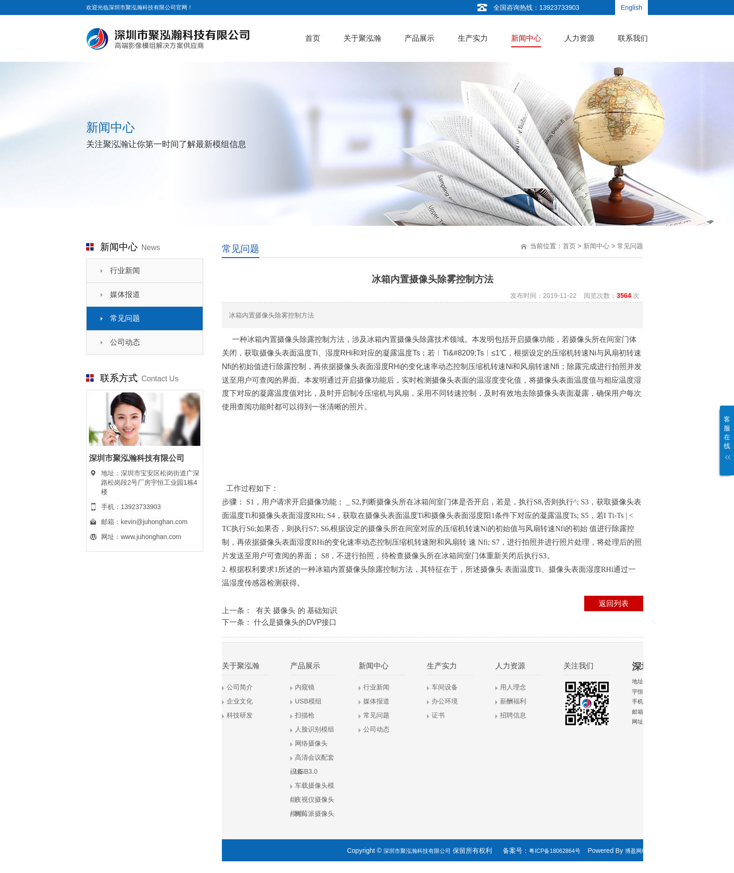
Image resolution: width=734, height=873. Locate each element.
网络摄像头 (311, 743)
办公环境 (445, 701)
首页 (569, 246)
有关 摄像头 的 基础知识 (295, 610)
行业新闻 (125, 270)
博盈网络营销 (642, 851)
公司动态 (125, 342)
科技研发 (240, 715)
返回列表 (614, 603)
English (631, 7)
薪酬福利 (513, 701)
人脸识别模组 (314, 729)
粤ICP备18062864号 (554, 851)
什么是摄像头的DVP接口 (295, 622)
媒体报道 (125, 294)
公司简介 (240, 687)
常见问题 (125, 318)
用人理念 (513, 687)
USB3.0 (306, 771)
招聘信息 (513, 715)
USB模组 (308, 701)
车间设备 (445, 687)
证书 (438, 715)
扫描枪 (305, 715)
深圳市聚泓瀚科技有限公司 (417, 851)
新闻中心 (596, 246)
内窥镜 (305, 687)
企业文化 (240, 701)
